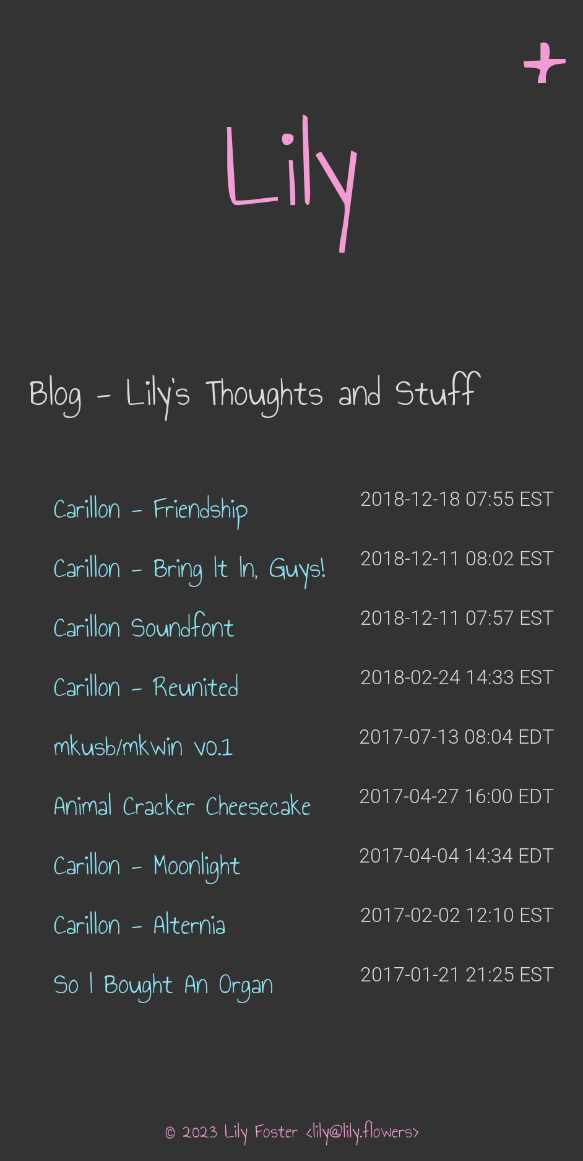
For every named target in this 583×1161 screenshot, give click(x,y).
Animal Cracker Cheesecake (182, 806)
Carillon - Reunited (146, 687)
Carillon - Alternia (139, 924)
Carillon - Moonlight (147, 865)
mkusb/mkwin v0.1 (143, 746)
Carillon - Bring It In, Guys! (189, 568)
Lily (291, 168)
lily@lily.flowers (362, 1131)
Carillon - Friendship (151, 508)
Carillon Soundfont (144, 627)
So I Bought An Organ (163, 984)
